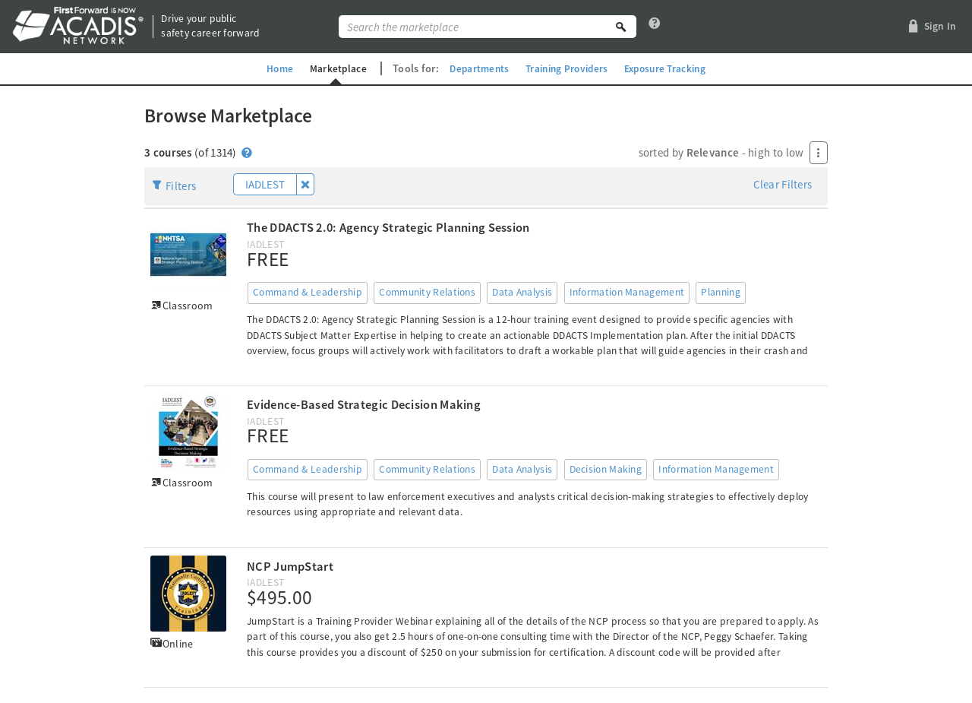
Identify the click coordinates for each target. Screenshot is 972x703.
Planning (720, 292)
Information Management (627, 292)
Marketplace (331, 68)
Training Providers (566, 68)
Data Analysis (522, 292)
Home (271, 68)
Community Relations (427, 292)
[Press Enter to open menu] (818, 152)
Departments (474, 68)
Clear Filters (783, 184)
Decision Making (606, 469)
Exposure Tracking (671, 68)
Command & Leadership (307, 292)
